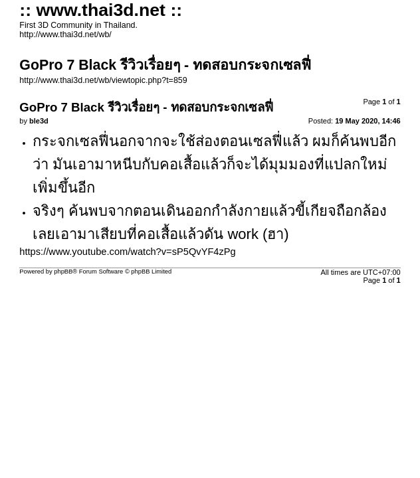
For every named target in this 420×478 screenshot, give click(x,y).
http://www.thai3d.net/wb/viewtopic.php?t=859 (103, 80)
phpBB (63, 271)
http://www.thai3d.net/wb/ (65, 34)
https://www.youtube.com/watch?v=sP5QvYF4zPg (127, 251)
